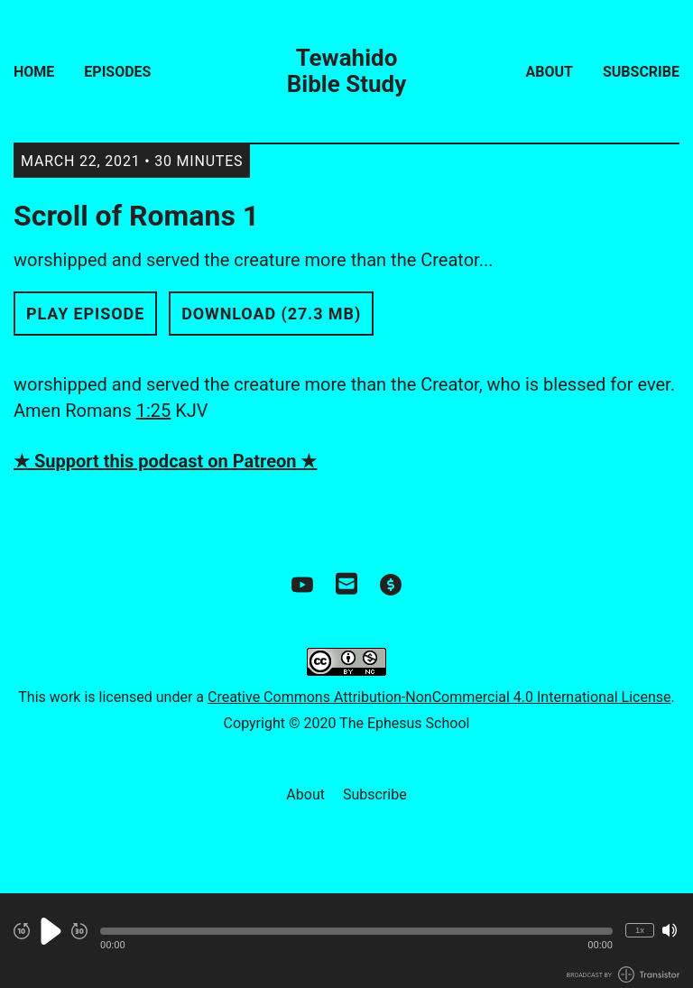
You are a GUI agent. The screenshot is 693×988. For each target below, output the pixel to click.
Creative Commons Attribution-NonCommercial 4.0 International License (439, 697)
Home (34, 71)
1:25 (153, 410)
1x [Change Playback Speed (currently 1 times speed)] (639, 930)
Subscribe (641, 71)
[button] (356, 931)
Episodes (117, 71)
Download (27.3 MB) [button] (271, 313)
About (549, 71)
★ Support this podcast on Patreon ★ (165, 461)
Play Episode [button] (85, 313)
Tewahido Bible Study (347, 71)
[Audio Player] (346, 940)
